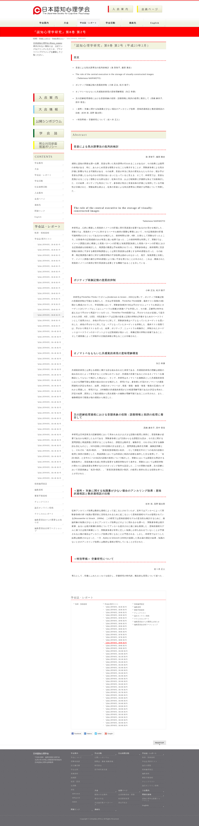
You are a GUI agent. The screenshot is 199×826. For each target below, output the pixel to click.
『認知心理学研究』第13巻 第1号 (116, 667)
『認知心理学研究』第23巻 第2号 (116, 725)
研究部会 (98, 765)
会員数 (73, 785)
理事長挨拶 (75, 761)
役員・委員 (75, 781)
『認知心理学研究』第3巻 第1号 (116, 612)
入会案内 (39, 193)
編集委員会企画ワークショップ (146, 625)
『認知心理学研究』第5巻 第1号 (116, 623)
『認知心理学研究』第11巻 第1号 (116, 656)
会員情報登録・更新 (126, 794)
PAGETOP (159, 743)
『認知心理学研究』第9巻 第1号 (116, 645)
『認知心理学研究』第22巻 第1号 (116, 717)
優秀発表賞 (76, 793)
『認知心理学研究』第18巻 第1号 (116, 695)
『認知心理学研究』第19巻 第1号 (116, 701)
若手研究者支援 (101, 769)
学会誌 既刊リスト (111, 604)
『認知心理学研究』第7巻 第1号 (116, 634)
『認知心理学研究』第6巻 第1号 (116, 629)
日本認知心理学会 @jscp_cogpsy (47, 43)
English (38, 217)
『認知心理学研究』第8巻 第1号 (116, 640)
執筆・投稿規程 (81, 604)
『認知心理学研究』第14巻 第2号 (116, 676)
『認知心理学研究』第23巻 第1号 (116, 723)
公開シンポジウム (102, 757)
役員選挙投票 (123, 798)
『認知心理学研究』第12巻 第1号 (116, 662)
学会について (76, 757)
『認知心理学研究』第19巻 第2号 (116, 703)
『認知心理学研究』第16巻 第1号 (116, 684)
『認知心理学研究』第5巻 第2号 (116, 626)
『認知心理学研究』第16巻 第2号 (116, 687)
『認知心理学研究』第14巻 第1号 (116, 673)
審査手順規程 (139, 610)
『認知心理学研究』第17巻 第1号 (116, 690)
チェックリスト (140, 613)
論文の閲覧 (146, 765)
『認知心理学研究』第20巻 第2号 (116, 709)
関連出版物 (146, 794)
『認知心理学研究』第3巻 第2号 (116, 615)
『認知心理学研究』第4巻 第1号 (116, 618)
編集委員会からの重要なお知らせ (146, 622)
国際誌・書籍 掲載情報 (104, 761)
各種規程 (74, 773)
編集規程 (137, 607)
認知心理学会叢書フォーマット (151, 799)
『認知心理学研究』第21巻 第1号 (116, 712)
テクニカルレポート (141, 619)
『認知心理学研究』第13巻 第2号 (116, 670)
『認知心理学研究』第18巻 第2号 (116, 698)
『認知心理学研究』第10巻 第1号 (116, 651)
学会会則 (74, 769)
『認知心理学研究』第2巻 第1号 (116, 610)
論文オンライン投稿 (141, 616)
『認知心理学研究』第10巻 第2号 (116, 654)
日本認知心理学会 (96, 819)
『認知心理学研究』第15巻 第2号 (116, 681)
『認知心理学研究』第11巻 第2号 (116, 659)
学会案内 (39, 163)
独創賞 (74, 802)
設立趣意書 (75, 765)
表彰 (73, 790)
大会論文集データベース (104, 803)
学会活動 (39, 181)
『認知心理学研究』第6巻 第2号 (116, 632)
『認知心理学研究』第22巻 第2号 (116, 720)
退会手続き (122, 803)
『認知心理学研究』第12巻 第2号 (116, 665)
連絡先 (38, 205)
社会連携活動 (41, 187)
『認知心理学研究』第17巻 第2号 (116, 692)
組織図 (73, 778)
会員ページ (40, 199)
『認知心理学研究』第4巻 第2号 (116, 621)
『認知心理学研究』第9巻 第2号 (116, 648)
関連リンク (40, 211)
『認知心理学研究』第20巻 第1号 (116, 706)
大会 (37, 169)
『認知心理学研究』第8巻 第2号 (116, 643)
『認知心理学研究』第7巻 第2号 (116, 637)
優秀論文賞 (76, 797)
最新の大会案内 (101, 794)
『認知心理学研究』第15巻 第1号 (116, 679)
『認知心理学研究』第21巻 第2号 (116, 714)
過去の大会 (99, 798)
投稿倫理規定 (139, 604)
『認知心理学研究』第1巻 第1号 (116, 607)
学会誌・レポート (82, 597)
